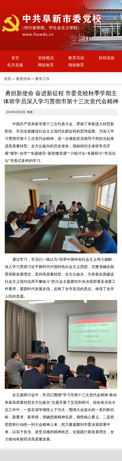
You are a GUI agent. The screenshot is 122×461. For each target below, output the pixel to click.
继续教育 (76, 65)
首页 (15, 58)
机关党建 (15, 65)
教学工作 (42, 79)
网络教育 (46, 65)
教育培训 (76, 58)
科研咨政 (107, 58)
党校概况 (46, 58)
